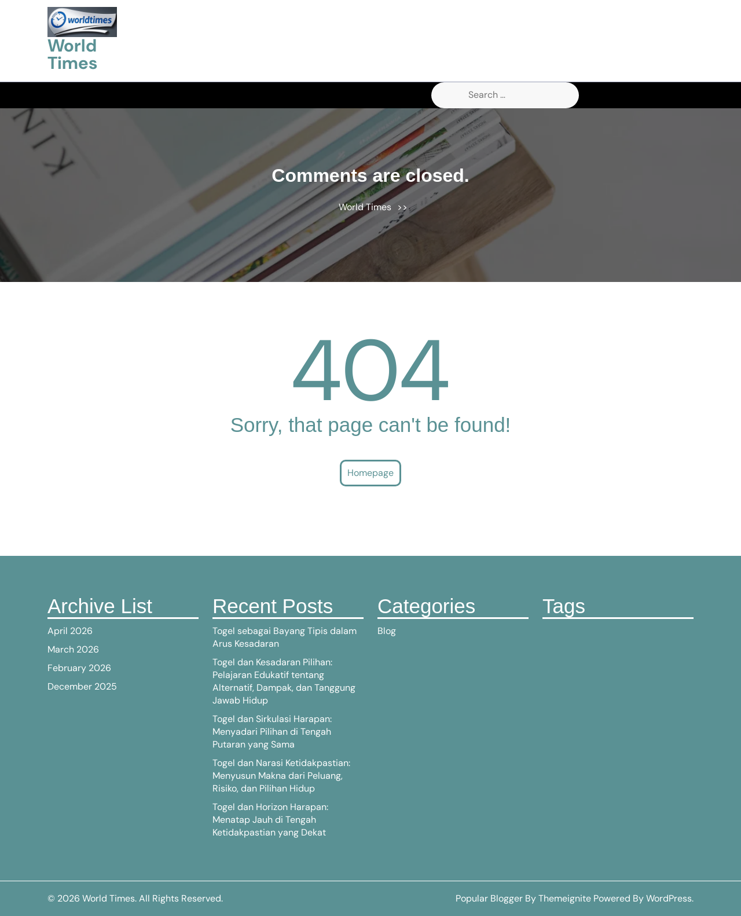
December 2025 (82, 686)
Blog (386, 631)
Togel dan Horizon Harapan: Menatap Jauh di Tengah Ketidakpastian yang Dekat (270, 819)
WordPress (669, 898)
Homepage (370, 473)
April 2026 (70, 631)
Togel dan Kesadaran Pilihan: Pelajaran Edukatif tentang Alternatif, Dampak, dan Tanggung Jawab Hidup (283, 681)
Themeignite (564, 898)
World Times (72, 54)
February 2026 (79, 668)
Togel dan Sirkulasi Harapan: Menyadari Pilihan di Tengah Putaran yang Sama (272, 731)
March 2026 (73, 649)
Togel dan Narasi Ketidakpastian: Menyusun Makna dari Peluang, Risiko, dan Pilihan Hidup (281, 775)
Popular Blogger (489, 898)
